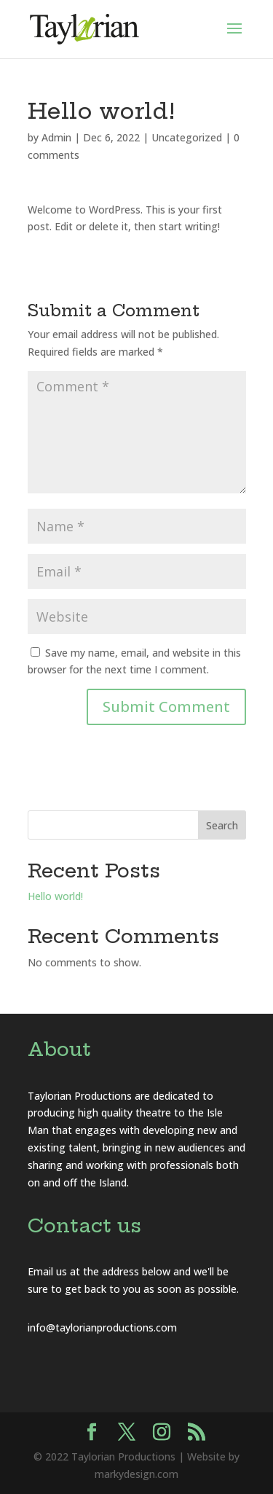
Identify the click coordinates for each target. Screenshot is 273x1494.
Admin (56, 137)
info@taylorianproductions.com (102, 1327)
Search (222, 825)
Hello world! (55, 896)
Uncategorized (186, 137)
